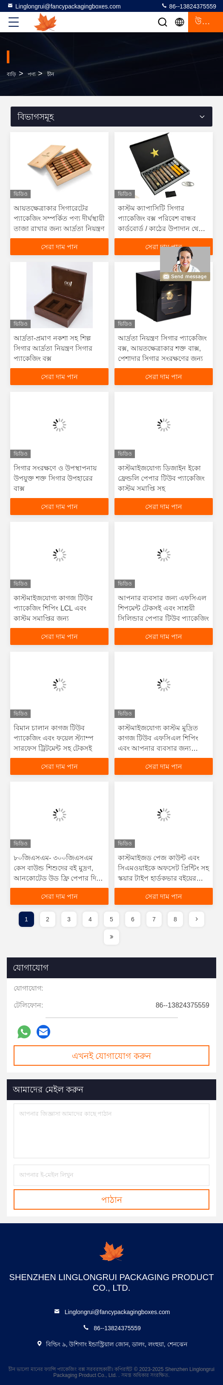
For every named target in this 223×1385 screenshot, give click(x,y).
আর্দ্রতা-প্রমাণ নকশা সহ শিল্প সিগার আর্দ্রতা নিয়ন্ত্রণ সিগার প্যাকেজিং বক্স (53, 348)
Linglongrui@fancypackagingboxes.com (64, 6)
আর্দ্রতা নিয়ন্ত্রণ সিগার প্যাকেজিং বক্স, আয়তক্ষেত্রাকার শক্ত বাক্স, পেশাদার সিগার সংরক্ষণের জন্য (162, 348)
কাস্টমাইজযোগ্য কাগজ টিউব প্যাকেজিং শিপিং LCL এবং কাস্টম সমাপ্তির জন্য (53, 608)
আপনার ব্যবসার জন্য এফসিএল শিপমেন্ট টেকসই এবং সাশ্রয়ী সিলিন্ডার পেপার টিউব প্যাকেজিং (163, 608)
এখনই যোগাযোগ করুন (111, 1056)
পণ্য (31, 74)
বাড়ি (11, 74)
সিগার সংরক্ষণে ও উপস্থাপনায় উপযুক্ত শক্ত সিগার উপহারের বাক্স (55, 478)
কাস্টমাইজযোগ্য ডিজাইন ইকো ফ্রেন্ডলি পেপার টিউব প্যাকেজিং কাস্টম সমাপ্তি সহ (161, 478)
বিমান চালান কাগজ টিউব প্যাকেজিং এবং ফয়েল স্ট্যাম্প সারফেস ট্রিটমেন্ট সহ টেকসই (54, 738)
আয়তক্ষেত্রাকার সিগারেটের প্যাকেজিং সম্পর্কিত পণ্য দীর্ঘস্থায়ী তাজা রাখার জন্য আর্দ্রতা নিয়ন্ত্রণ (59, 218)
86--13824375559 (188, 6)
